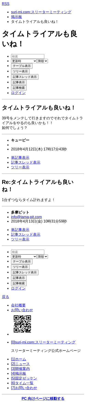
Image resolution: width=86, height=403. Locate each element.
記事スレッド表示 (25, 162)
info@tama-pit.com (26, 217)
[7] (24, 388)
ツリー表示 (20, 167)
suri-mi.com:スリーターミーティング (41, 12)
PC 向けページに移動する (43, 398)
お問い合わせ (22, 310)
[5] (24, 378)
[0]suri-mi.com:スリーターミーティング (43, 342)
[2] (20, 364)
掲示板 (16, 17)
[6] (22, 383)
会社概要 (18, 305)
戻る (5, 297)
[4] (18, 373)
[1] (18, 359)
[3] (20, 369)
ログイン (18, 93)
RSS (5, 4)
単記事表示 (20, 158)
